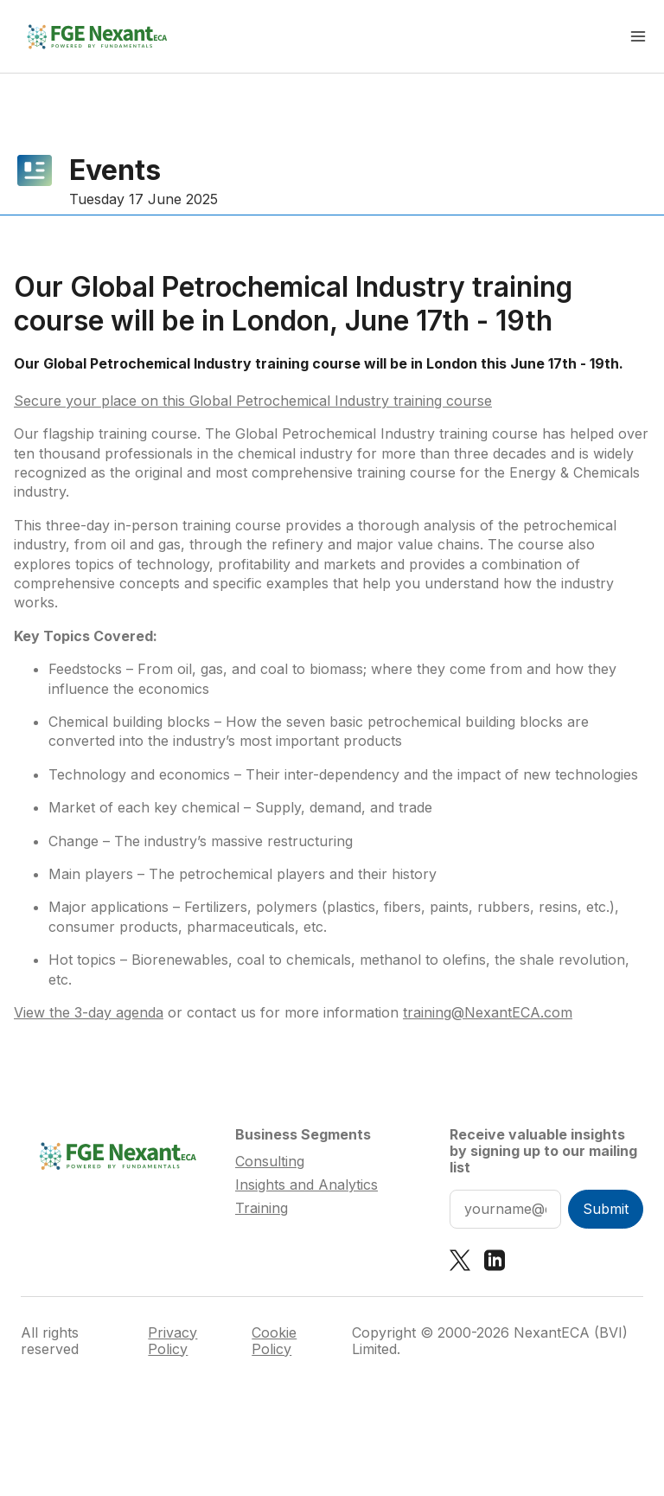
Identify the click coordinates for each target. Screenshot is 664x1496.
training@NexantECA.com (487, 1012)
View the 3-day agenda (88, 1012)
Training (261, 1208)
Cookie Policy (274, 1341)
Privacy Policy (172, 1341)
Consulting (269, 1161)
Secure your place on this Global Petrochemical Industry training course (253, 400)
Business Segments (303, 1134)
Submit (606, 1208)
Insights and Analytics (306, 1184)
